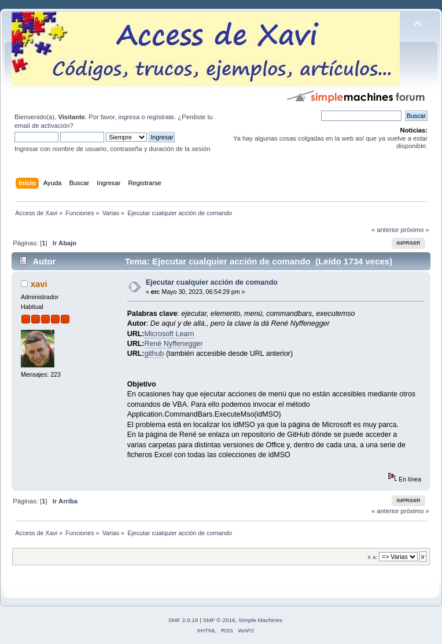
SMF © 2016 (219, 620)
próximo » (415, 229)
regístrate (160, 116)
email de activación (41, 125)
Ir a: (372, 557)
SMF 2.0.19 (183, 620)
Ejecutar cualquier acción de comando (212, 282)
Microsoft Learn (169, 334)
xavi (39, 284)
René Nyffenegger (173, 344)
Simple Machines (260, 620)
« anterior (385, 229)
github (154, 353)
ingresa (128, 116)
